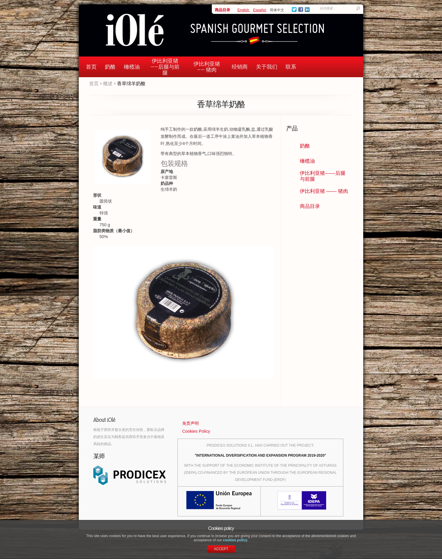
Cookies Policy (196, 431)
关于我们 (266, 66)
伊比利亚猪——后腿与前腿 (165, 66)
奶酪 (110, 66)
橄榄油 (132, 66)
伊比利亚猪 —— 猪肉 (206, 66)
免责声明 (190, 423)
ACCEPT (221, 549)
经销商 (240, 66)
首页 (91, 66)
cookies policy (235, 540)
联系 (291, 66)
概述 (108, 83)
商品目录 (222, 10)
